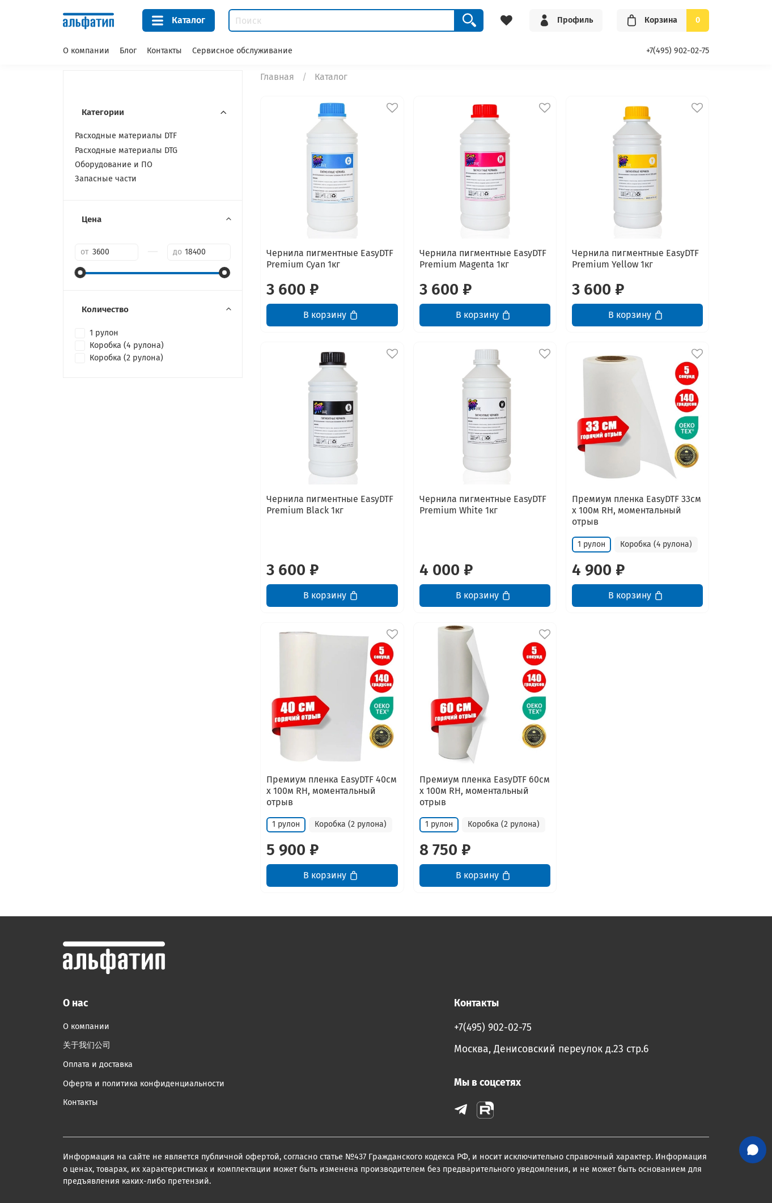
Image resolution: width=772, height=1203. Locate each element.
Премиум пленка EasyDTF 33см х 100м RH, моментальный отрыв (636, 510)
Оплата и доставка (98, 1064)
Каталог (178, 20)
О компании (86, 51)
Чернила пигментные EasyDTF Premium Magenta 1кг (482, 259)
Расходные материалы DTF (126, 136)
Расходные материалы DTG (126, 150)
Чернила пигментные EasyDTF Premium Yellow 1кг (635, 259)
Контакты (164, 51)
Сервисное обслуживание (242, 51)
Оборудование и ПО (113, 164)
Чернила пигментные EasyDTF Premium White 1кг (482, 505)
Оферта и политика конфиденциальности (143, 1084)
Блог (128, 51)
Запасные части (106, 179)
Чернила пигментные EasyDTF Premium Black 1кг (329, 505)
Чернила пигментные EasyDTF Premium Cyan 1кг (329, 259)
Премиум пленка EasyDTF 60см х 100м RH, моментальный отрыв (484, 790)
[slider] (80, 272)
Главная (277, 76)
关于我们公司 (87, 1045)
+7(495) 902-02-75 (677, 51)
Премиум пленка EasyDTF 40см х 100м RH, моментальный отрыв (331, 790)
